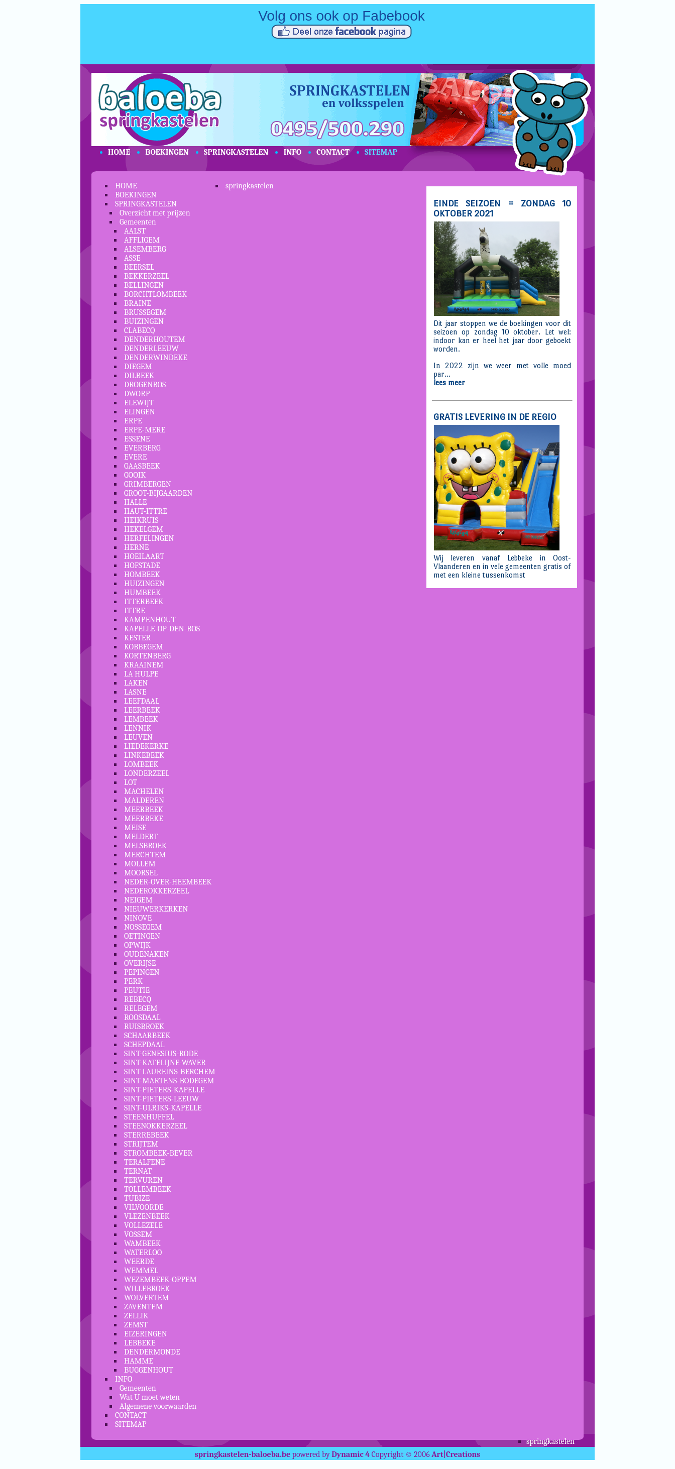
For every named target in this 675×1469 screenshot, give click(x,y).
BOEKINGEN (166, 152)
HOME (119, 152)
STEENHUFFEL (149, 1116)
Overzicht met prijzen (155, 212)
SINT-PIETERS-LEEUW (161, 1098)
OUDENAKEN (146, 954)
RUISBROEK (144, 1026)
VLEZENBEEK (147, 1216)
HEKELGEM (143, 529)
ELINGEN (139, 411)
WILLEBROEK (147, 1288)
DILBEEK (139, 375)
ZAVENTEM (143, 1306)
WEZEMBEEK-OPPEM (160, 1279)
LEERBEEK (142, 710)
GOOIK (135, 475)
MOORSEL (141, 872)
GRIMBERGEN (147, 484)
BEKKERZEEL (146, 276)
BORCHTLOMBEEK (155, 294)
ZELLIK (136, 1315)
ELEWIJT (139, 402)
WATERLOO (143, 1252)
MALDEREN (144, 800)
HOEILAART (144, 556)
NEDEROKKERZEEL (156, 890)
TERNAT (138, 1171)
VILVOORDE (144, 1207)
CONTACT (333, 152)
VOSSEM (138, 1234)
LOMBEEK (141, 764)
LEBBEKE (140, 1342)
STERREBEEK (146, 1135)
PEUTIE (137, 990)
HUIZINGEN (144, 583)
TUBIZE (137, 1198)
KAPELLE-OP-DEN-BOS (162, 628)
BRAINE (137, 303)
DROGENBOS (145, 384)
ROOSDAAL (142, 1017)
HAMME (138, 1361)
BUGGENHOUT (148, 1370)
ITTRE (134, 610)
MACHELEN (144, 791)
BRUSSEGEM (145, 312)
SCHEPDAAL (144, 1044)
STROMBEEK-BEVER (158, 1153)
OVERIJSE (140, 963)
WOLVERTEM (146, 1297)
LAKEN (136, 683)
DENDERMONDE (152, 1352)
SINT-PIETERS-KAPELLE (164, 1089)
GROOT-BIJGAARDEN (158, 493)
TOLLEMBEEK (147, 1189)
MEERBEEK (143, 809)
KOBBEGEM (143, 646)
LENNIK (137, 728)
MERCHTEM (145, 854)
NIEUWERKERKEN (156, 909)
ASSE (132, 258)
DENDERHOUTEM (154, 339)
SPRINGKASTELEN (236, 152)
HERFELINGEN (149, 538)
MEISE (135, 827)
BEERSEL (139, 267)
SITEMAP (381, 152)
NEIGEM (138, 900)
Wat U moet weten (150, 1397)
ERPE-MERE (144, 429)
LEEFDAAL (141, 701)
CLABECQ (139, 330)
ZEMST (136, 1324)
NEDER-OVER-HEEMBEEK (167, 881)
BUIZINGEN (144, 321)
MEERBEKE (143, 818)
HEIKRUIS (141, 520)
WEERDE (139, 1261)
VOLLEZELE (143, 1225)
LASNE (135, 692)
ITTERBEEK (143, 601)
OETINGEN (142, 936)
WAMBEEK (142, 1243)
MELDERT (141, 836)
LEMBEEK (141, 719)
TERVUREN (143, 1180)
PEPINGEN (142, 972)
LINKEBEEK (144, 755)
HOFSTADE (142, 565)
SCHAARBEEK (147, 1035)
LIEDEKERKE (146, 746)
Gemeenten (138, 222)
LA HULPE (141, 674)
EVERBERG (142, 448)
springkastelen (250, 185)
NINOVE (138, 918)
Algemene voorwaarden (158, 1406)
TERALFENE (144, 1162)
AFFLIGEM (142, 240)
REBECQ (137, 999)
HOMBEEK (142, 574)
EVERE (135, 457)
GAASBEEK (142, 466)
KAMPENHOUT (150, 619)
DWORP (137, 393)
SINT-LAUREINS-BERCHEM (169, 1071)
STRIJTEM (141, 1144)
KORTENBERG (147, 655)
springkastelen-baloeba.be (242, 1454)
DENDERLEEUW (151, 348)
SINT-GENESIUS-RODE (161, 1053)
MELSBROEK (145, 845)
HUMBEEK (142, 592)
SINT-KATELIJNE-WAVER (165, 1062)
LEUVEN (138, 737)
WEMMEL (141, 1270)
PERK (133, 981)
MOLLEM (140, 863)
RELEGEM (141, 1008)
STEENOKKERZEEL (155, 1126)
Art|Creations (455, 1454)
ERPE (133, 420)
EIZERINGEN (145, 1333)
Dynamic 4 (350, 1454)
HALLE (135, 502)
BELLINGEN (144, 285)
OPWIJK (137, 945)
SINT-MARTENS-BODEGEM (169, 1080)
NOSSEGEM (143, 927)
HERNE (136, 547)
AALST (135, 231)
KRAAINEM (143, 664)
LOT (130, 782)
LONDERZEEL (146, 773)
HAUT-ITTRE (145, 511)
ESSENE (137, 438)
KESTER (137, 637)
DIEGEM (138, 366)
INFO (292, 152)
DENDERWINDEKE (155, 357)
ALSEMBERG (145, 249)
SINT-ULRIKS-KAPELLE (163, 1107)
